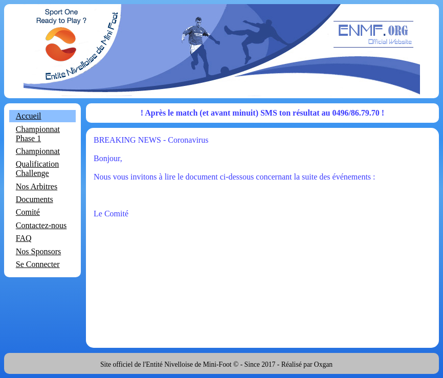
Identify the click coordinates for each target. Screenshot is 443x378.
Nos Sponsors (38, 251)
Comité (28, 212)
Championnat (38, 151)
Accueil (28, 116)
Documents (34, 199)
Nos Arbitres (36, 186)
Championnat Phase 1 (38, 134)
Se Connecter (38, 264)
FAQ (24, 238)
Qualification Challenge (37, 168)
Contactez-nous (41, 225)
